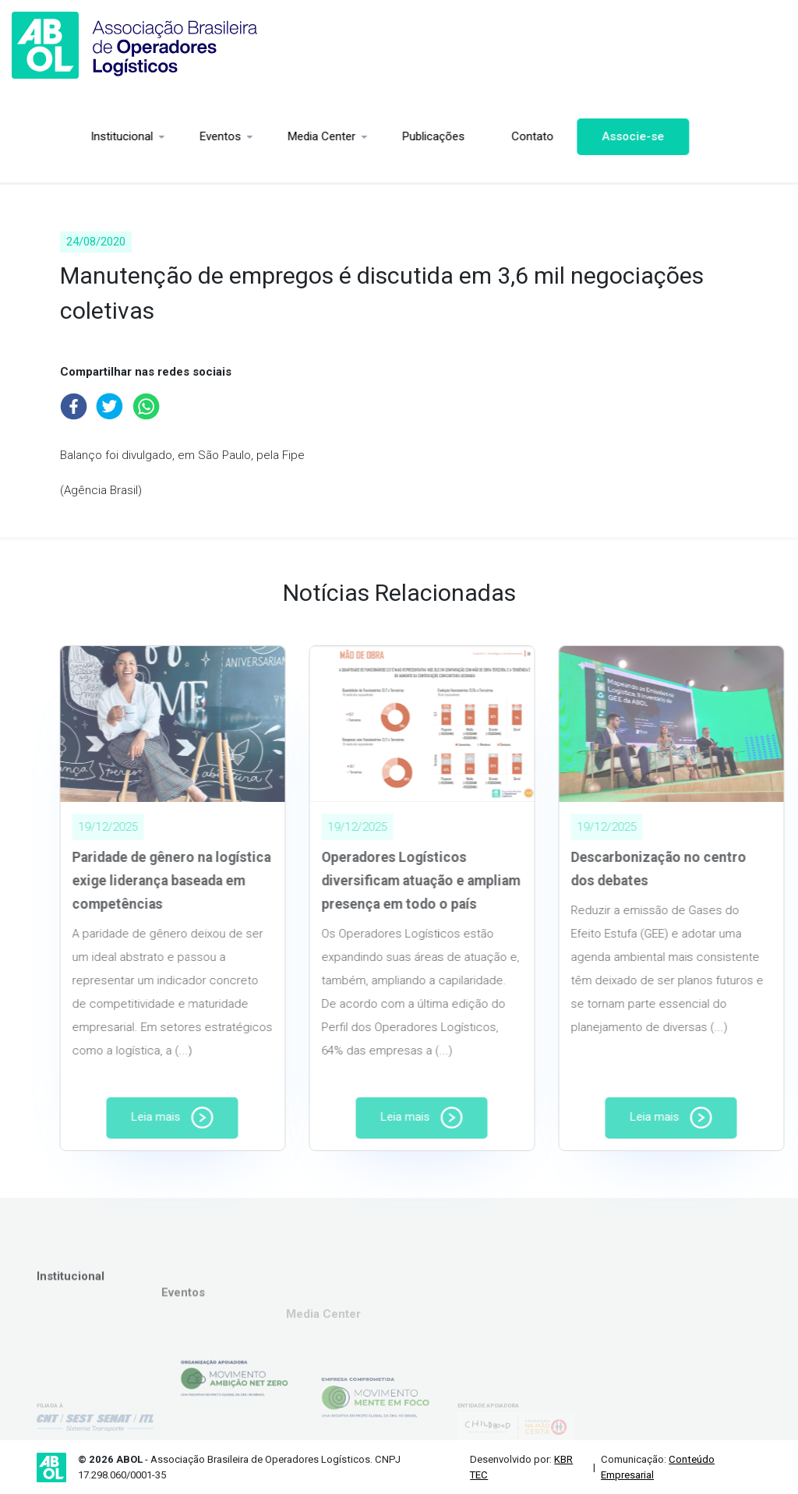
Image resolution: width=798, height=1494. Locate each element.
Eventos (153, 136)
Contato (465, 136)
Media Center (254, 136)
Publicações (366, 136)
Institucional (54, 136)
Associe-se (566, 136)
